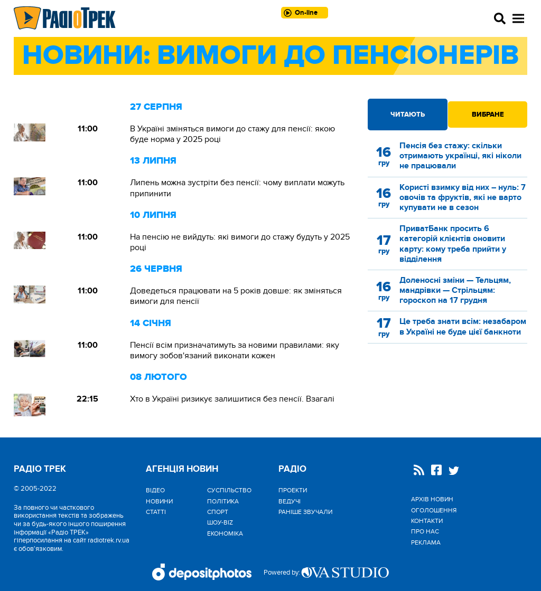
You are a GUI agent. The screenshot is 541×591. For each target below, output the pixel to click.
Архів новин (432, 499)
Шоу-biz (220, 522)
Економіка (225, 533)
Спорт (217, 512)
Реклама (426, 542)
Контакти (427, 521)
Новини (159, 501)
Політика (223, 501)
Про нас (425, 531)
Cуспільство (229, 490)
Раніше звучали (305, 512)
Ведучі (289, 501)
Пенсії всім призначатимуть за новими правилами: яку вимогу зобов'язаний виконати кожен (234, 350)
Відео (155, 490)
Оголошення (433, 510)
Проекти (292, 490)
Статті (156, 512)
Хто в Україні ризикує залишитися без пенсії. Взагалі (232, 399)
